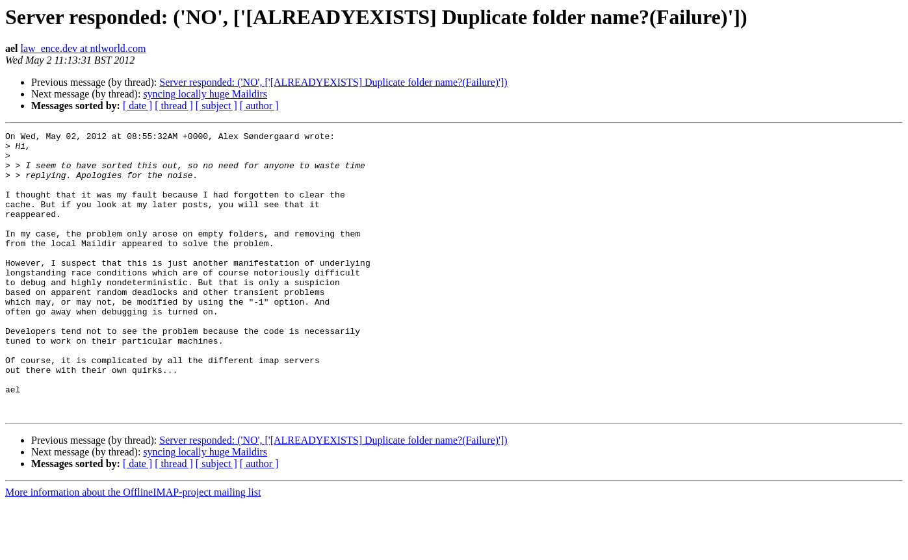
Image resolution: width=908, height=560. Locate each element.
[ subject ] (216, 105)
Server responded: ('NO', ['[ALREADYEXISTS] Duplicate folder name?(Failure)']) (333, 82)
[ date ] (137, 105)
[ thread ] (174, 105)
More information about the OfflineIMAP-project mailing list (133, 548)
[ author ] (259, 105)
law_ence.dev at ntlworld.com (83, 48)
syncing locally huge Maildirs (205, 93)
